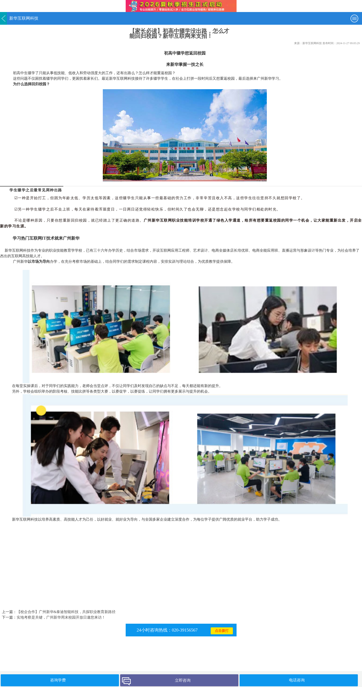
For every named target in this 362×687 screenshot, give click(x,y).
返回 (3, 18)
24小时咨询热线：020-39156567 (167, 630)
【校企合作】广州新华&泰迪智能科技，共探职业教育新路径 (66, 612)
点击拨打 (222, 630)
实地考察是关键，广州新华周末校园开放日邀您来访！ (61, 617)
